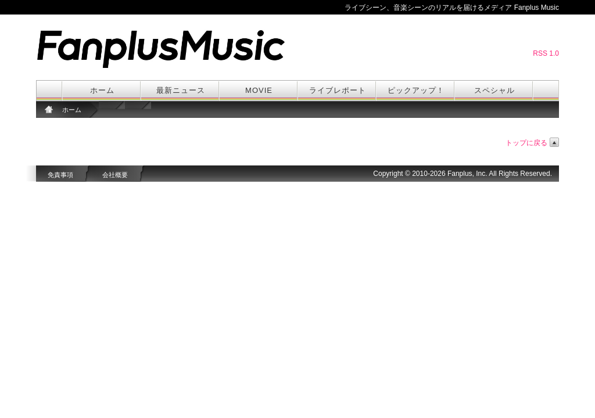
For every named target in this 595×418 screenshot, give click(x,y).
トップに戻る (526, 143)
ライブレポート (337, 90)
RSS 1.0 (546, 53)
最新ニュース (180, 90)
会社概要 (115, 174)
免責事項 (60, 174)
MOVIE (259, 90)
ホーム (102, 90)
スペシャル (494, 90)
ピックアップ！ (416, 90)
